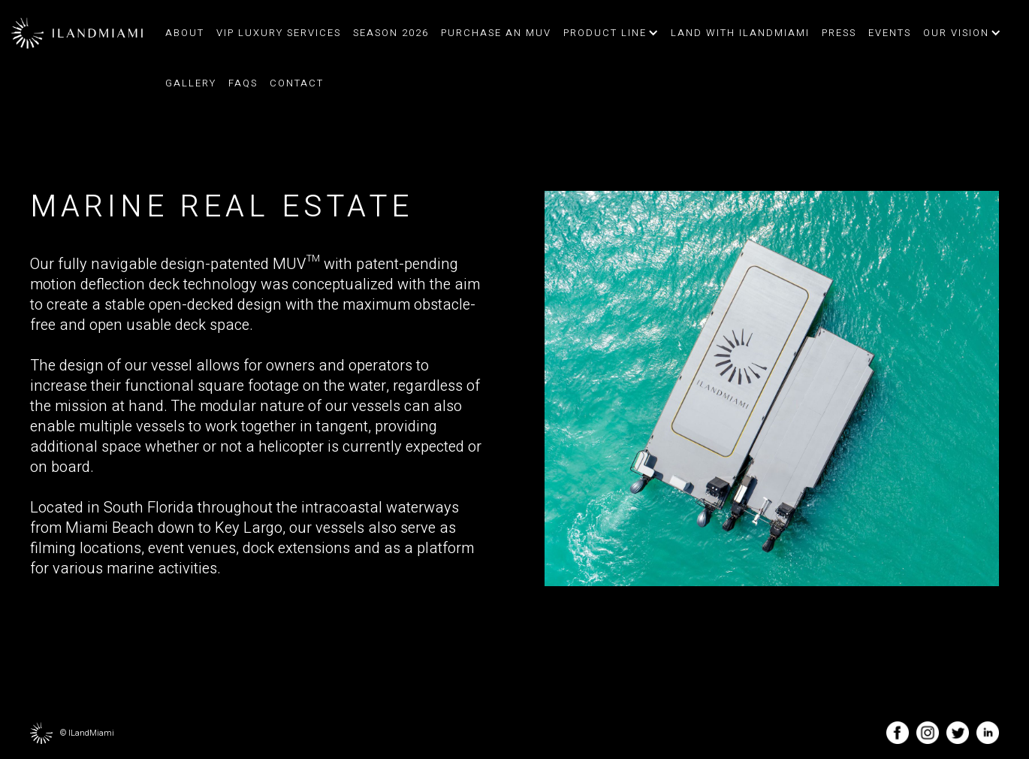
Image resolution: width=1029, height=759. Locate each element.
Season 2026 (391, 33)
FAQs (243, 83)
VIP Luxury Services (278, 33)
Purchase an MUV (496, 33)
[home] (77, 33)
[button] (609, 33)
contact (297, 83)
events (889, 33)
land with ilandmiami (740, 33)
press (839, 33)
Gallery (190, 83)
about (184, 33)
